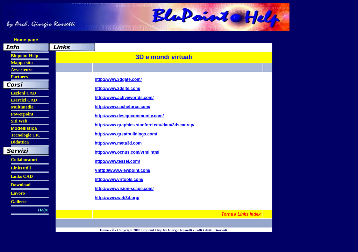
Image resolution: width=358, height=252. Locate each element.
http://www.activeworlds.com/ (124, 97)
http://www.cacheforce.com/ (122, 106)
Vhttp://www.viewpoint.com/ (122, 170)
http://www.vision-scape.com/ (124, 188)
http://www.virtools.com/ (119, 179)
